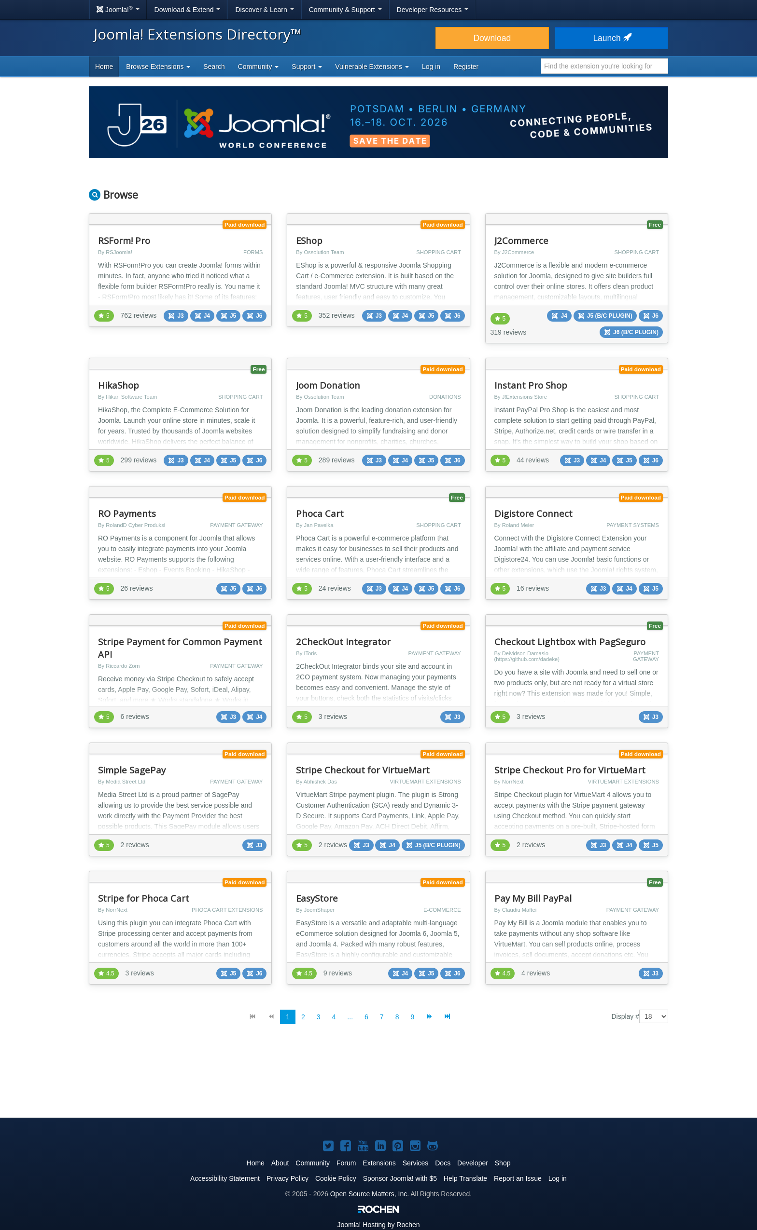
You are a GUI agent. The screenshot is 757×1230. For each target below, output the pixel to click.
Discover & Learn (264, 10)
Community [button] (258, 66)
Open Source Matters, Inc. (369, 1194)
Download (492, 38)
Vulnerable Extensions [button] (372, 66)
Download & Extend (187, 10)
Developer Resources (433, 10)
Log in (431, 66)
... (350, 1017)
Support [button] (307, 66)
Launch (611, 38)
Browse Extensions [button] (158, 66)
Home (104, 66)
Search (213, 66)
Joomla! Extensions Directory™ (198, 34)
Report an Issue (518, 1178)
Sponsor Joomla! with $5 (400, 1178)
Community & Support (345, 10)
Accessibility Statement (225, 1178)
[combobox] (604, 66)
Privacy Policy (287, 1178)
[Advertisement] (378, 1078)
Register (465, 66)
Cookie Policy (335, 1178)
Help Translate (465, 1178)
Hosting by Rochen (378, 1225)
